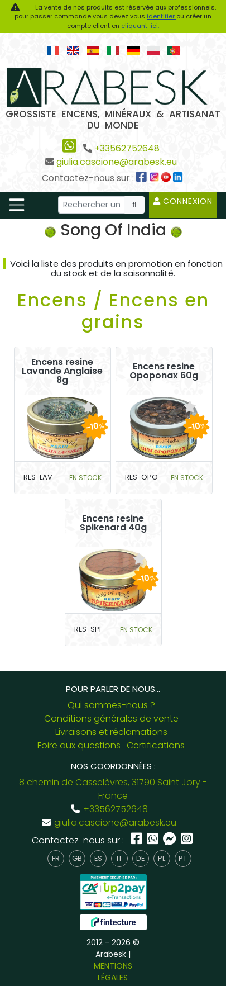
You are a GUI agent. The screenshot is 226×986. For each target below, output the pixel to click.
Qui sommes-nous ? (111, 705)
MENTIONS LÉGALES (113, 971)
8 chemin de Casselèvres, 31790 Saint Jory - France (113, 789)
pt (183, 858)
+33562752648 (127, 148)
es (98, 858)
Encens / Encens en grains (113, 310)
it (119, 858)
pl (161, 858)
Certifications (156, 745)
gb (77, 858)
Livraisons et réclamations (111, 732)
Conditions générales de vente (111, 718)
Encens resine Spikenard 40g (113, 523)
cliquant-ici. (140, 25)
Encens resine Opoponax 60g (163, 371)
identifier (161, 16)
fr (56, 858)
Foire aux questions (79, 745)
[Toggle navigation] (17, 205)
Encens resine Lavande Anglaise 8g (62, 371)
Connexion (183, 201)
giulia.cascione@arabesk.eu (116, 161)
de (140, 858)
